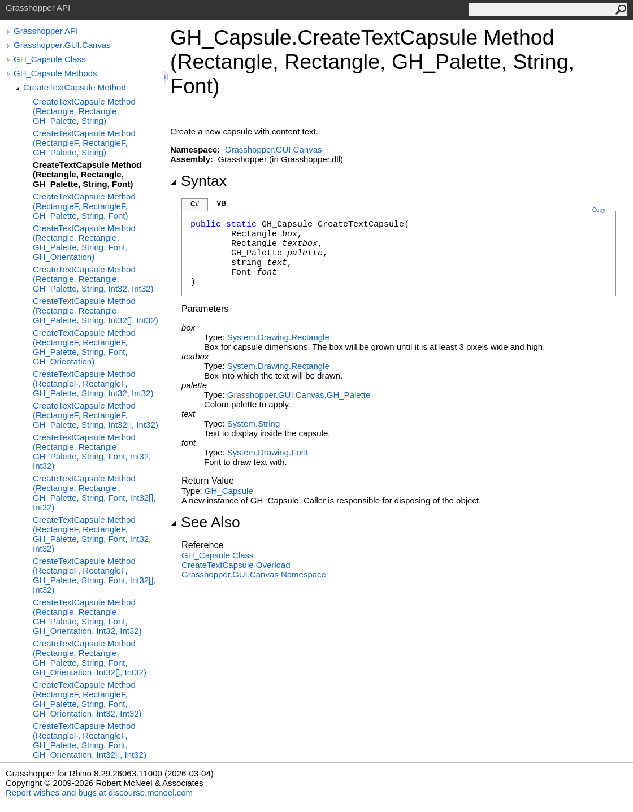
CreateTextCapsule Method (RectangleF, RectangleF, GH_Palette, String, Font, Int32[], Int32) (94, 575)
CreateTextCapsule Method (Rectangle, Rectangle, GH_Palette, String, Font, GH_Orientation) (84, 242)
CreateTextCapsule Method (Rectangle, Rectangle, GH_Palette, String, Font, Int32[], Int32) (94, 493)
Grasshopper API (46, 31)
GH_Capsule (229, 491)
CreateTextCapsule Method (74, 87)
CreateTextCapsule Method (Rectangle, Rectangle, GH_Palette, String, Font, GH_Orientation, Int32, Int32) (87, 616)
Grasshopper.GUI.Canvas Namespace (253, 574)
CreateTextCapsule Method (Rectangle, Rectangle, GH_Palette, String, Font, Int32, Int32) (92, 451)
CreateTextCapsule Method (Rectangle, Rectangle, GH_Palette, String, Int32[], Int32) (95, 310)
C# (194, 204)
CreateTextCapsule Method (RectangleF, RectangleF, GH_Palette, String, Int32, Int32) (93, 383)
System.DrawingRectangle (278, 337)
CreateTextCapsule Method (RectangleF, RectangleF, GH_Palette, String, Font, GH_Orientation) (84, 347)
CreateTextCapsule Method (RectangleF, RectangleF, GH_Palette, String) (84, 142)
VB (221, 203)
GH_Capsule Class (50, 59)
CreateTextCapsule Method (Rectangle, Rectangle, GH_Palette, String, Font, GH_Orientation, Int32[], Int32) (89, 658)
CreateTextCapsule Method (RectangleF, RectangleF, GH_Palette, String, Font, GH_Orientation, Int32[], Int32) (89, 740)
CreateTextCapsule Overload (236, 565)
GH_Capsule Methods (55, 73)
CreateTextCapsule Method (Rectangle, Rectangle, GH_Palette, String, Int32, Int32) (93, 278)
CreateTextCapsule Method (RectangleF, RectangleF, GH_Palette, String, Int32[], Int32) (95, 415)
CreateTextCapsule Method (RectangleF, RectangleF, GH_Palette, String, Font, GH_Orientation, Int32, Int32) (87, 699)
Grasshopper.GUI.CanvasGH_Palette (298, 395)
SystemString (253, 423)
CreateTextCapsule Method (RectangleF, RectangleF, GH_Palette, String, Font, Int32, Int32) (92, 534)
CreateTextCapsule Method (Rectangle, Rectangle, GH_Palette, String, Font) (87, 174)
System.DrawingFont (267, 452)
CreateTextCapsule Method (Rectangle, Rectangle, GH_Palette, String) (84, 111)
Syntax (198, 180)
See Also (205, 522)
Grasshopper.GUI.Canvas (62, 45)
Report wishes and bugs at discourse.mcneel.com (99, 792)
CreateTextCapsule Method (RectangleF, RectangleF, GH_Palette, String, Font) (84, 206)
